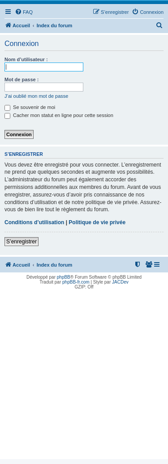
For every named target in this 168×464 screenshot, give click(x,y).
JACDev (120, 282)
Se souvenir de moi (29, 107)
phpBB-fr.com (76, 282)
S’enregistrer (21, 241)
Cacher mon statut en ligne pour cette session (58, 115)
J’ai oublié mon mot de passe (36, 96)
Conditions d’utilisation (34, 222)
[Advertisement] (84, 375)
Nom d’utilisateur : (26, 59)
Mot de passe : (21, 79)
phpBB (63, 277)
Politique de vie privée (97, 222)
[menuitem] (24, 12)
